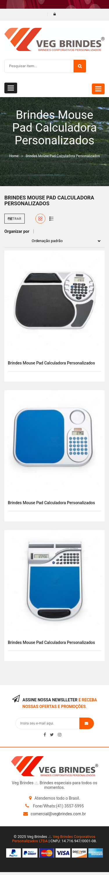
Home (14, 156)
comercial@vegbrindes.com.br (58, 814)
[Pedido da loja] (64, 241)
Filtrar (15, 219)
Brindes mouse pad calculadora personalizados (51, 363)
